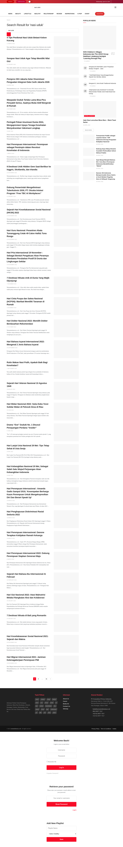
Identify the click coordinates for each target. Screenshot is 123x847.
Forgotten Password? (53, 773)
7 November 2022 (11, 283)
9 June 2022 (10, 430)
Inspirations (70, 13)
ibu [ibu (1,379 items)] (55, 706)
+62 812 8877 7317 (98, 713)
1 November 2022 (11, 307)
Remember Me (52, 761)
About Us (66, 699)
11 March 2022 (11, 43)
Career (65, 701)
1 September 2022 (12, 368)
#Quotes (100, 13)
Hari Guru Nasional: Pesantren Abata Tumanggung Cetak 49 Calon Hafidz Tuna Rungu (27, 233)
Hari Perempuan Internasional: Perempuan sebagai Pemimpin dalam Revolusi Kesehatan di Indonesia (27, 147)
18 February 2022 (12, 580)
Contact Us (66, 706)
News (10, 13)
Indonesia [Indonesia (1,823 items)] (53, 709)
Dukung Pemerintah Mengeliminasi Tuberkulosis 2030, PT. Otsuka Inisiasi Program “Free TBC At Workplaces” (25, 190)
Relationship (49, 13)
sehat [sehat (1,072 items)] (41, 706)
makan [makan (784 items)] (43, 699)
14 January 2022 (11, 618)
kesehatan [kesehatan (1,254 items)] (48, 706)
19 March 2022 (11, 500)
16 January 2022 (11, 64)
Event (87, 13)
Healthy (37, 13)
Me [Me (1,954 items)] (40, 712)
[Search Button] (90, 7)
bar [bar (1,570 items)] (47, 709)
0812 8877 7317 (97, 711)
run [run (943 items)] (42, 702)
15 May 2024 (10, 131)
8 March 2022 (10, 559)
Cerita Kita (21, 1)
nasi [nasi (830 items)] (37, 702)
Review (59, 13)
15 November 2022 (12, 264)
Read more (88, 130)
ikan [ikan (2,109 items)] (49, 712)
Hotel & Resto (89, 115)
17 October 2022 (11, 326)
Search (8, 20)
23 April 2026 (10, 85)
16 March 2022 (11, 517)
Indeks (10, 1)
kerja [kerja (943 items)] (46, 702)
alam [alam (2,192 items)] (54, 712)
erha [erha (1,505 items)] (42, 709)
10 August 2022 (11, 389)
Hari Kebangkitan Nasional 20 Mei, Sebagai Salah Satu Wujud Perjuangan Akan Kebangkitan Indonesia (27, 469)
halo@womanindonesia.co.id (101, 709)
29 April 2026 (86, 125)
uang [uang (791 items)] (48, 699)
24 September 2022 (12, 347)
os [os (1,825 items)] (36, 712)
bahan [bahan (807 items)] (54, 699)
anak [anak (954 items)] (51, 702)
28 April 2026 (99, 168)
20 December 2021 (12, 642)
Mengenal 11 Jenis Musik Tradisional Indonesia (102, 83)
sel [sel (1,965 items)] (45, 712)
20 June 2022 (10, 410)
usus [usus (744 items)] (37, 699)
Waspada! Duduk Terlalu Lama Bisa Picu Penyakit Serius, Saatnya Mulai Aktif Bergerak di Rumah (29, 103)
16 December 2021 (12, 663)
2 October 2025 (11, 109)
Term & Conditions (106, 728)
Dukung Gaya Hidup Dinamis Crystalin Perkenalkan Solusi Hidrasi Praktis (106, 151)
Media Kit (66, 704)
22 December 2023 (12, 172)
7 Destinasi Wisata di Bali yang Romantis (26, 615)
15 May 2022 (10, 475)
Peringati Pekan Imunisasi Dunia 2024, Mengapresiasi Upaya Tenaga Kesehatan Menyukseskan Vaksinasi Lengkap (26, 125)
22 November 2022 (12, 239)
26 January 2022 (11, 600)
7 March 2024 (10, 153)
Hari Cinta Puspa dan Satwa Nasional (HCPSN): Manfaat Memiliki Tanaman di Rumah (25, 301)
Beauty (18, 13)
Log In (74, 810)
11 (46, 679)
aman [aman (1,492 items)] (37, 709)
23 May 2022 (10, 451)
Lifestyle (27, 13)
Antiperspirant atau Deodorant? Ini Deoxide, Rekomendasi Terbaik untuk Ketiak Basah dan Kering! (102, 91)
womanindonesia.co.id (15, 728)
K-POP (80, 13)
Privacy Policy (95, 728)
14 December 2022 (12, 215)
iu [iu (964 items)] (56, 702)
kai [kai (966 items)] (36, 706)
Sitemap (65, 709)
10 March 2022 (11, 538)
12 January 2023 (11, 196)
